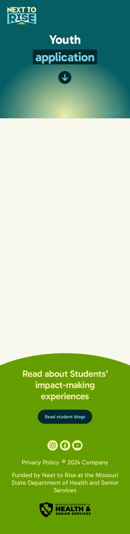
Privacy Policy (40, 462)
